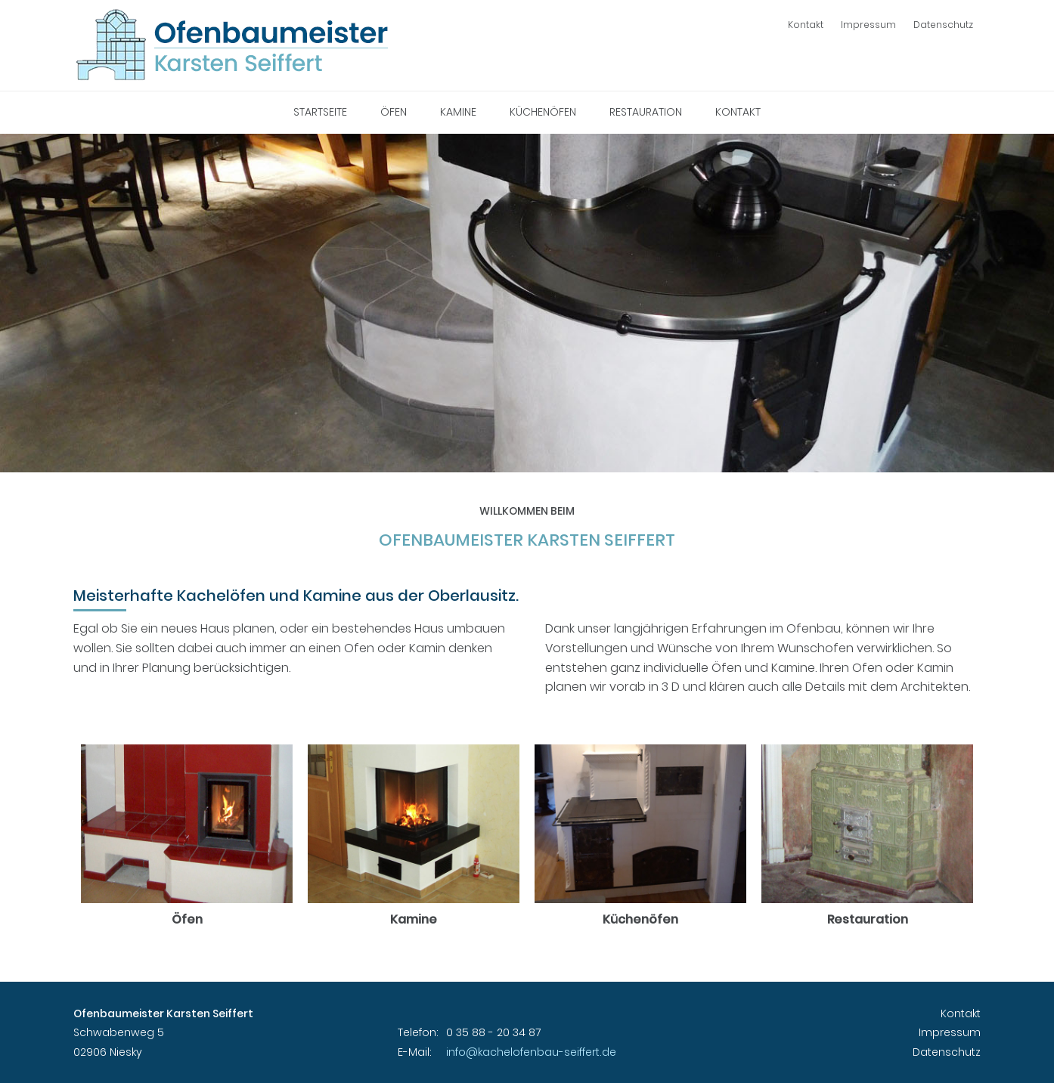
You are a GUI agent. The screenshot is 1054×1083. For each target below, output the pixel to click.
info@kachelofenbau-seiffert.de (531, 1052)
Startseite (320, 111)
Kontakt (805, 24)
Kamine (458, 111)
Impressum (868, 24)
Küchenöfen (543, 111)
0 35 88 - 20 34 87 (493, 1032)
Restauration (645, 111)
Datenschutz (943, 24)
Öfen (393, 111)
